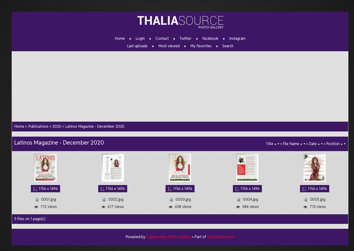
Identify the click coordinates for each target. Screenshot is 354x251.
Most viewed (169, 46)
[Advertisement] (180, 84)
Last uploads (137, 46)
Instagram (237, 38)
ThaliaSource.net (221, 236)
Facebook (210, 38)
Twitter (185, 38)
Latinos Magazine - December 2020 (94, 126)
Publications (38, 126)
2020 (56, 126)
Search (227, 46)
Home (120, 38)
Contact (162, 38)
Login (140, 38)
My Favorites (201, 46)
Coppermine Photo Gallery (168, 236)
